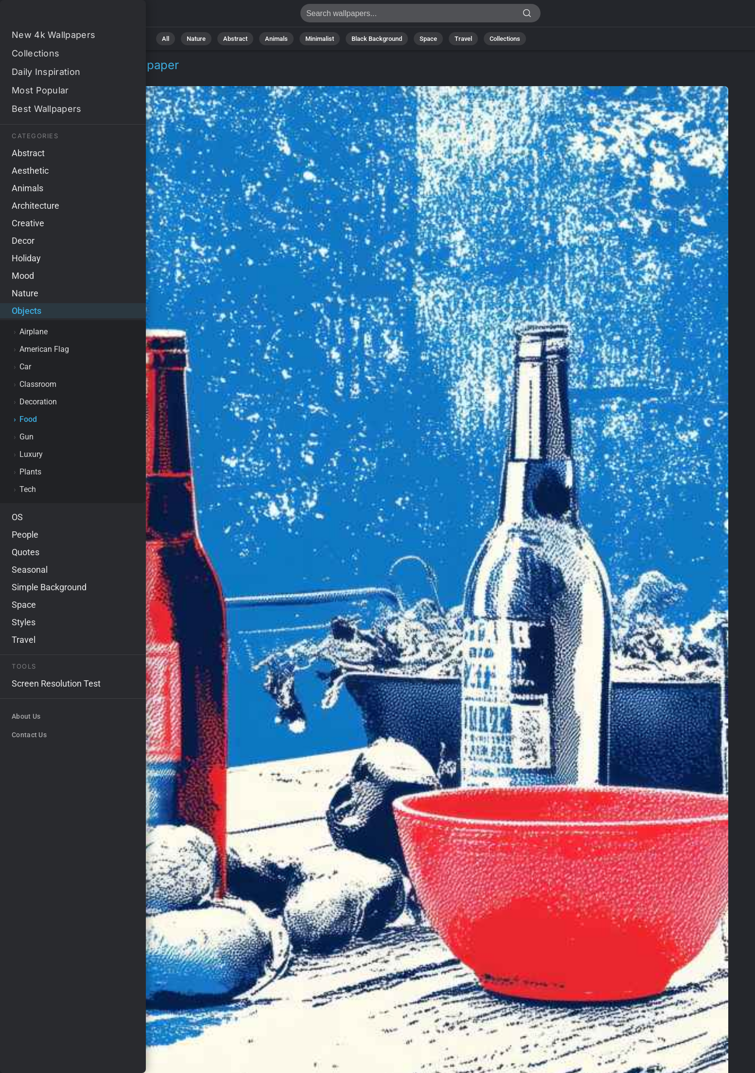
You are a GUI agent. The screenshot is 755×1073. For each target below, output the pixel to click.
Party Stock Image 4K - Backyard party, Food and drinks (58, 16)
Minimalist (319, 38)
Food (75, 77)
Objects (41, 77)
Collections (505, 38)
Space (428, 38)
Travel (463, 38)
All (165, 38)
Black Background (376, 38)
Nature (196, 38)
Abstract (235, 38)
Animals (276, 38)
